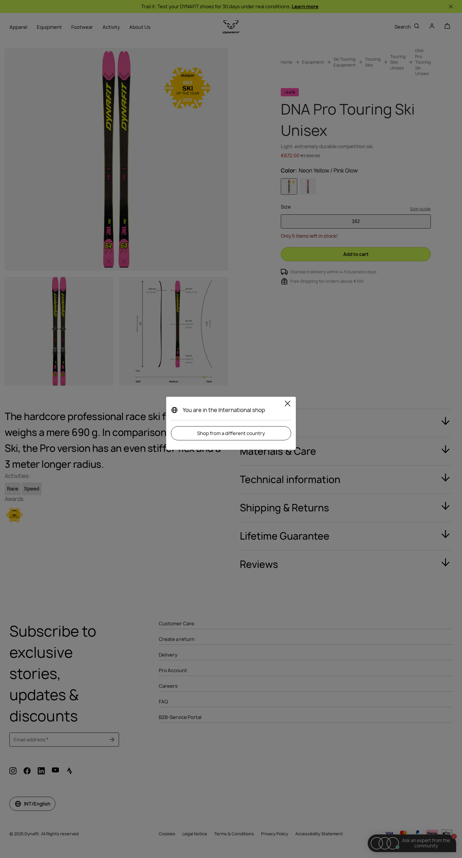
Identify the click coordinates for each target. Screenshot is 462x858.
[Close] (287, 404)
